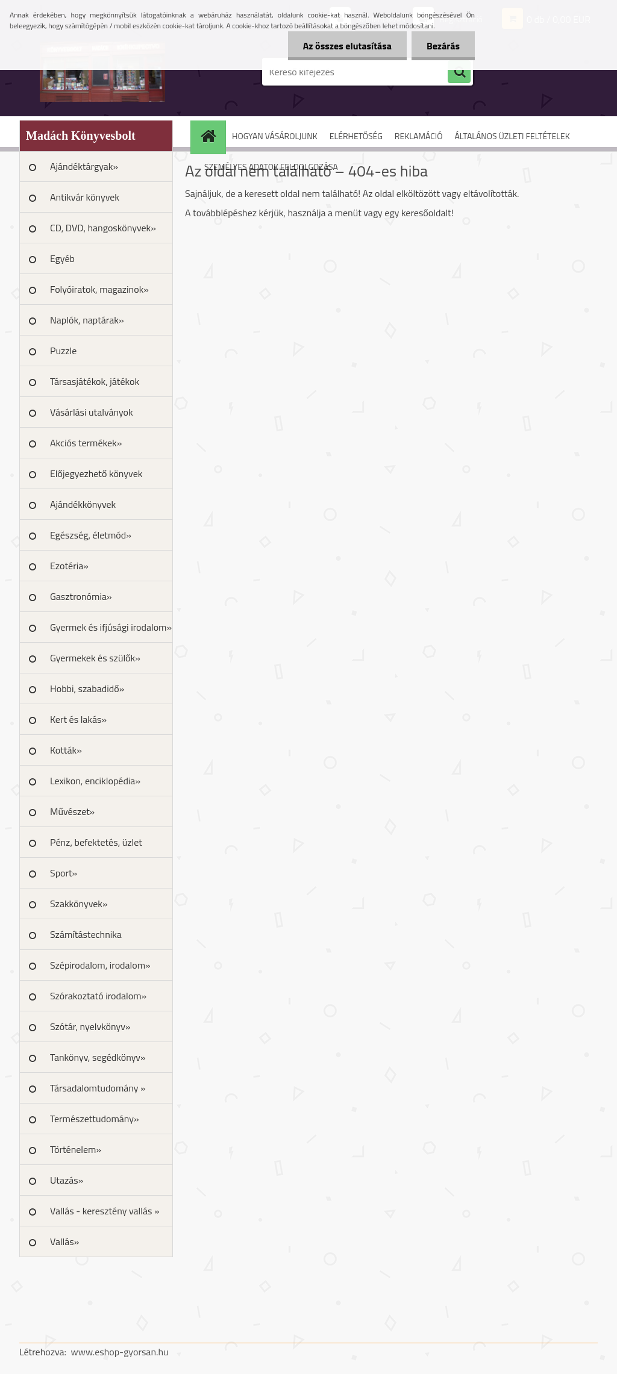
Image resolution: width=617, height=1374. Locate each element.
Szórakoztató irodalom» (98, 995)
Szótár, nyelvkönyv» (90, 1026)
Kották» (66, 750)
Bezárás (443, 46)
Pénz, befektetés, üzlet (96, 842)
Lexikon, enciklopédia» (95, 780)
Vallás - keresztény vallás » (105, 1211)
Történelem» (75, 1149)
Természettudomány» (94, 1118)
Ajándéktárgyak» (84, 166)
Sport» (63, 873)
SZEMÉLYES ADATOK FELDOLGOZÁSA (271, 166)
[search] (459, 72)
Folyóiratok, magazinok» (99, 289)
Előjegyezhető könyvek (96, 473)
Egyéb (62, 258)
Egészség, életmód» (90, 535)
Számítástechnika (86, 934)
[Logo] (102, 72)
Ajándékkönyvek (83, 504)
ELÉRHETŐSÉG (356, 136)
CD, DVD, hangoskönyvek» (103, 227)
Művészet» (72, 811)
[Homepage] (212, 135)
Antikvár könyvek (84, 197)
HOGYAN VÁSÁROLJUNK (275, 136)
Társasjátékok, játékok (94, 381)
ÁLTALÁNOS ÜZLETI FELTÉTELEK (511, 136)
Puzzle (63, 350)
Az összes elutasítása (347, 46)
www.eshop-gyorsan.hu (120, 1351)
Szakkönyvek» (79, 903)
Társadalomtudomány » (98, 1088)
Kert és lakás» (78, 719)
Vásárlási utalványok (91, 412)
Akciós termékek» (86, 443)
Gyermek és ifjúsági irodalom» (111, 627)
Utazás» (66, 1180)
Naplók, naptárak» (87, 320)
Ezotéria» (69, 565)
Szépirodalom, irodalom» (100, 965)
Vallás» (64, 1241)
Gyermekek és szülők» (95, 658)
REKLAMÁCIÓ (419, 136)
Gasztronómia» (81, 596)
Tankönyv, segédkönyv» (98, 1057)
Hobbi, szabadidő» (87, 688)
